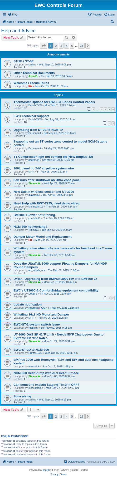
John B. (33, 76)
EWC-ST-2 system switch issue (37, 324)
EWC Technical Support (31, 116)
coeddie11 (34, 218)
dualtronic (34, 194)
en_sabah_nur (36, 270)
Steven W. (34, 183)
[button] (43, 46)
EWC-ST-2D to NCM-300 (31, 349)
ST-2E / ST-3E (24, 61)
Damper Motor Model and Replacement (43, 236)
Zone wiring (22, 396)
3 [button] (61, 46)
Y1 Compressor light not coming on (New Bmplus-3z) (53, 156)
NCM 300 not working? (30, 226)
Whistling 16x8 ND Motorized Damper (41, 314)
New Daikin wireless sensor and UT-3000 (44, 191)
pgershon (33, 159)
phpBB (46, 470)
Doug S (32, 293)
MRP (31, 171)
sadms (32, 64)
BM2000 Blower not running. (35, 215)
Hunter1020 (35, 352)
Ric (30, 86)
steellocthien (35, 387)
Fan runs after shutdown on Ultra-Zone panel (47, 180)
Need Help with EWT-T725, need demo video (46, 203)
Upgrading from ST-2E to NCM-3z (38, 130)
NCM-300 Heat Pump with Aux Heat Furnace (46, 373)
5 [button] (72, 46)
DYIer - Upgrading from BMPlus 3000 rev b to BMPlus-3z (55, 279)
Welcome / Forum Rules (31, 83)
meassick (33, 366)
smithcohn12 (35, 206)
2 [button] (56, 46)
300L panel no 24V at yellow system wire (44, 168)
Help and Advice (18, 30)
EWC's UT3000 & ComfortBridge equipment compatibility (56, 290)
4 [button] (66, 46)
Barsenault (34, 133)
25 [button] (81, 46)
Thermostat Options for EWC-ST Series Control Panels (54, 102)
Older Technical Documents (34, 73)
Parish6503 (35, 105)
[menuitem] (12, 14)
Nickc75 (33, 327)
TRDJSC (33, 229)
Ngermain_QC (36, 307)
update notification (28, 304)
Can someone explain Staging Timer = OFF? (46, 384)
